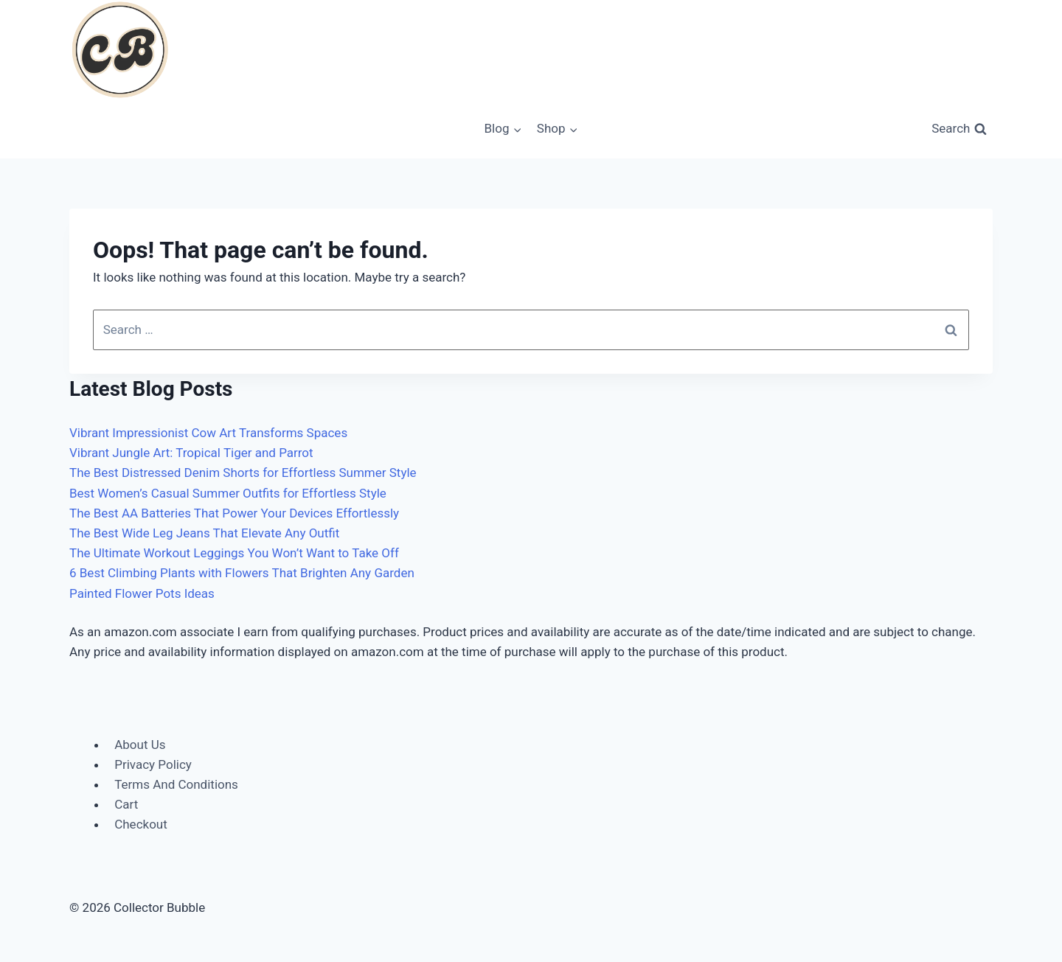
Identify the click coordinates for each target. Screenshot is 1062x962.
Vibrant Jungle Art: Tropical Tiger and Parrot (191, 452)
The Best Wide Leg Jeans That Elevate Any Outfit (204, 533)
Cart (126, 804)
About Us (139, 744)
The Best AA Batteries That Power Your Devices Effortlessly (234, 513)
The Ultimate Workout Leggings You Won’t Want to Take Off (234, 553)
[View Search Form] (959, 129)
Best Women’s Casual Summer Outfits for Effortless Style (227, 493)
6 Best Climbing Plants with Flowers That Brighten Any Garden (241, 572)
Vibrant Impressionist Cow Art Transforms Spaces (208, 432)
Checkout (140, 824)
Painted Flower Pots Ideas (142, 593)
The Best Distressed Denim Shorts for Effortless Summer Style (243, 472)
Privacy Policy (153, 764)
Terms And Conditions (176, 784)
